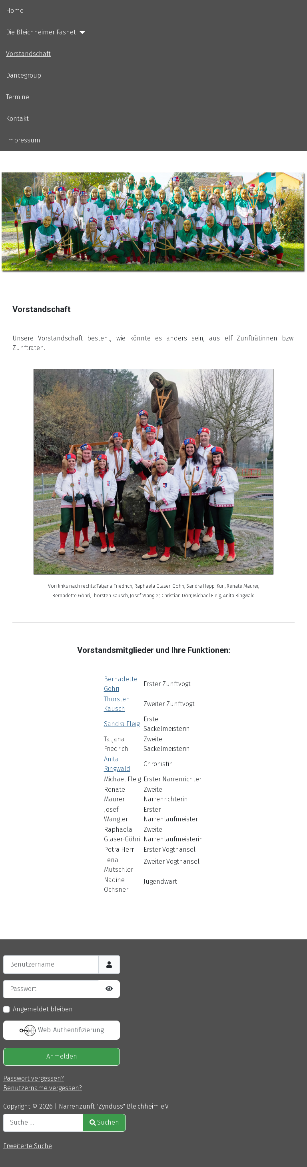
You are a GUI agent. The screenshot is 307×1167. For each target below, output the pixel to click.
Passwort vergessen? (33, 1078)
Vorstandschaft (28, 54)
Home (15, 10)
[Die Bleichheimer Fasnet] (81, 32)
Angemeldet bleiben (43, 1009)
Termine (17, 97)
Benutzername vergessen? (42, 1088)
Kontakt (17, 118)
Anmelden (61, 1056)
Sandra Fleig (122, 724)
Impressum (23, 140)
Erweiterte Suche (27, 1146)
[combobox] (43, 1123)
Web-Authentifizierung (62, 1031)
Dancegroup (23, 75)
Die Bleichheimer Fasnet (41, 32)
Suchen (104, 1122)
